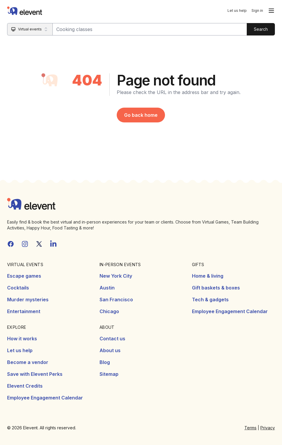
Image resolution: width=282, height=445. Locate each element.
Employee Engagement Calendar (230, 311)
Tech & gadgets (210, 299)
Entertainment (23, 311)
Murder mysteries (28, 299)
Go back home (141, 115)
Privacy (267, 427)
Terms (250, 427)
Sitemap (109, 374)
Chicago (109, 311)
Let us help (237, 10)
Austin (107, 288)
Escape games (24, 276)
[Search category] (30, 29)
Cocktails (18, 288)
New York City (116, 276)
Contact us (112, 339)
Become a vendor (27, 362)
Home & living (207, 276)
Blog (105, 362)
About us (110, 350)
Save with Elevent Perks (35, 374)
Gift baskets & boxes (216, 288)
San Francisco (116, 299)
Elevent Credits (25, 386)
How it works (22, 339)
